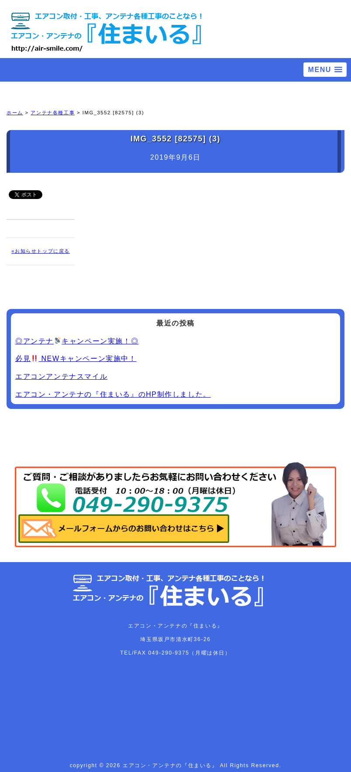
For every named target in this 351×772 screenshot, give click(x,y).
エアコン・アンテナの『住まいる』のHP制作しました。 (113, 394)
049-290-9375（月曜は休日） (189, 653)
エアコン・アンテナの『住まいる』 (171, 765)
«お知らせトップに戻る (40, 251)
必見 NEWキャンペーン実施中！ (76, 358)
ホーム (15, 112)
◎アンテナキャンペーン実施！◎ (76, 341)
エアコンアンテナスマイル (61, 376)
